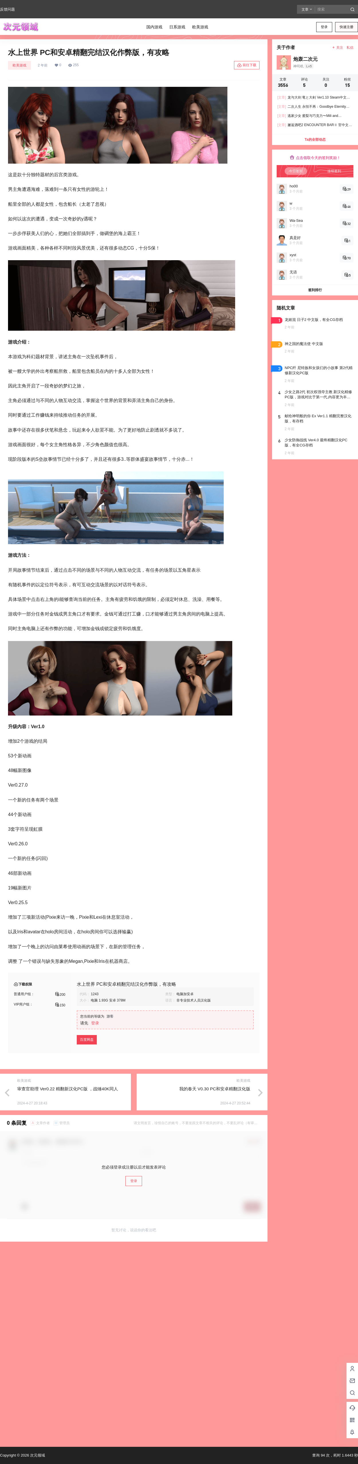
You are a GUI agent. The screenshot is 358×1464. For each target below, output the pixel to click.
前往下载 (246, 65)
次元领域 (37, 1455)
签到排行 (315, 290)
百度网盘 (87, 1040)
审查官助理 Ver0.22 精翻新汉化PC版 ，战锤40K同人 (67, 1088)
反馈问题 (7, 9)
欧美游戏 (19, 65)
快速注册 (346, 27)
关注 (337, 48)
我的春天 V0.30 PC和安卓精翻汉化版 (214, 1088)
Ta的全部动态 (314, 140)
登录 (324, 27)
